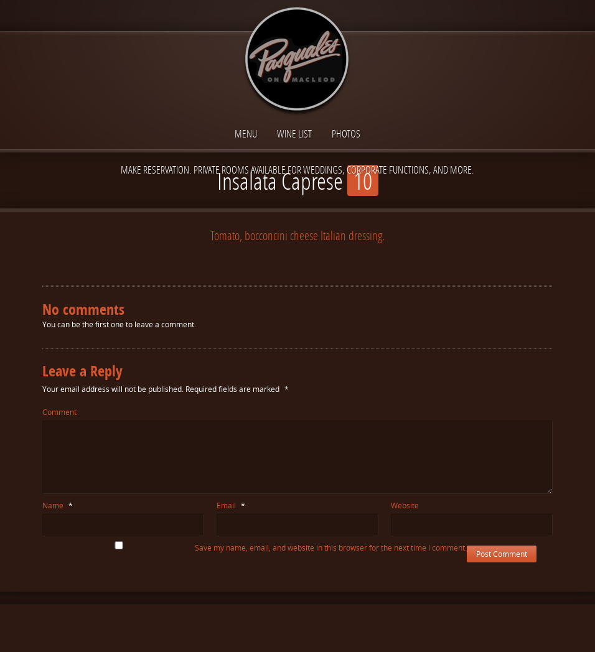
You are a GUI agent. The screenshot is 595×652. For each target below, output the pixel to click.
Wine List (294, 133)
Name (57, 505)
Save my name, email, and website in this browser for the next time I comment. (331, 548)
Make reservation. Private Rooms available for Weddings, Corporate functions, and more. (297, 169)
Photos (346, 133)
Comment (59, 412)
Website (405, 505)
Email (231, 505)
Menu (246, 133)
